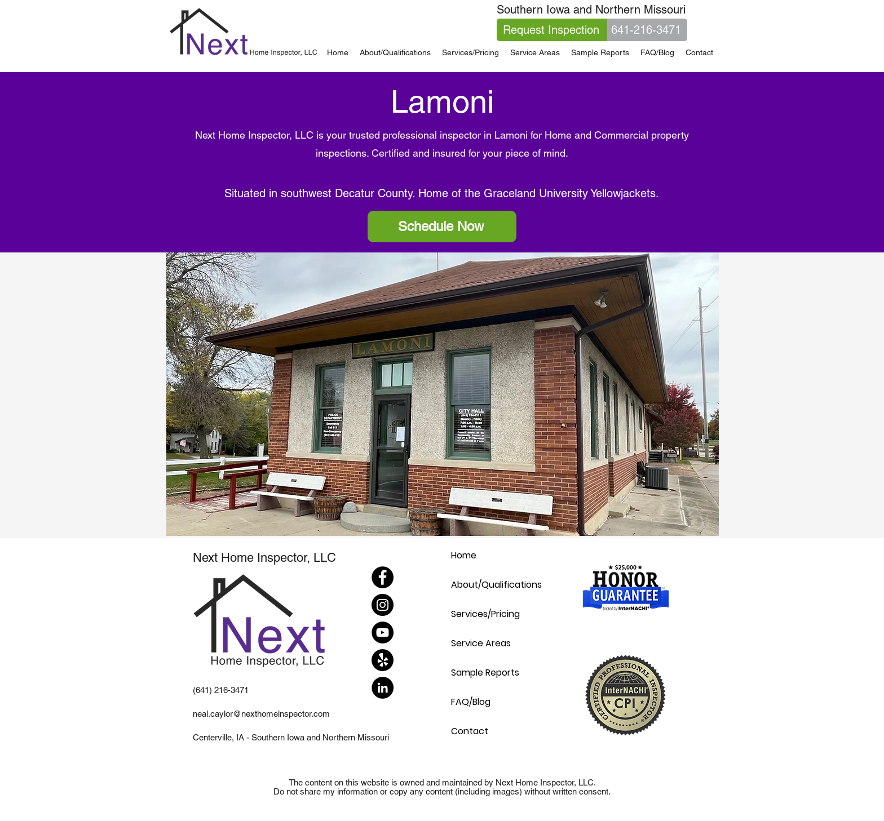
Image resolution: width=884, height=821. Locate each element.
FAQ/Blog (470, 701)
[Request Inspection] (552, 30)
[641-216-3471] (647, 30)
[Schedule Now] (442, 226)
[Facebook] (383, 577)
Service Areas (481, 643)
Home (463, 555)
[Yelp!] (383, 660)
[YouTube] (383, 633)
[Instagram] (383, 605)
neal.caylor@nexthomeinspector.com (261, 713)
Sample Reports (485, 672)
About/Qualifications (496, 584)
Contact (469, 731)
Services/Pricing (485, 613)
